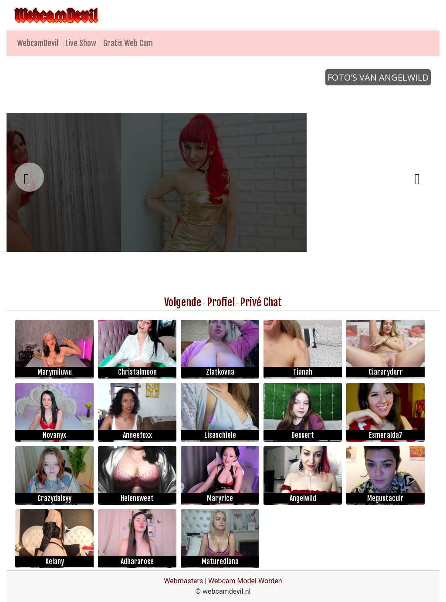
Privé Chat (261, 302)
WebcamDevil (37, 43)
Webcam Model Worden (245, 581)
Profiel (221, 302)
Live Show (80, 43)
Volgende (182, 302)
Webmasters (183, 581)
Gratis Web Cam (128, 43)
